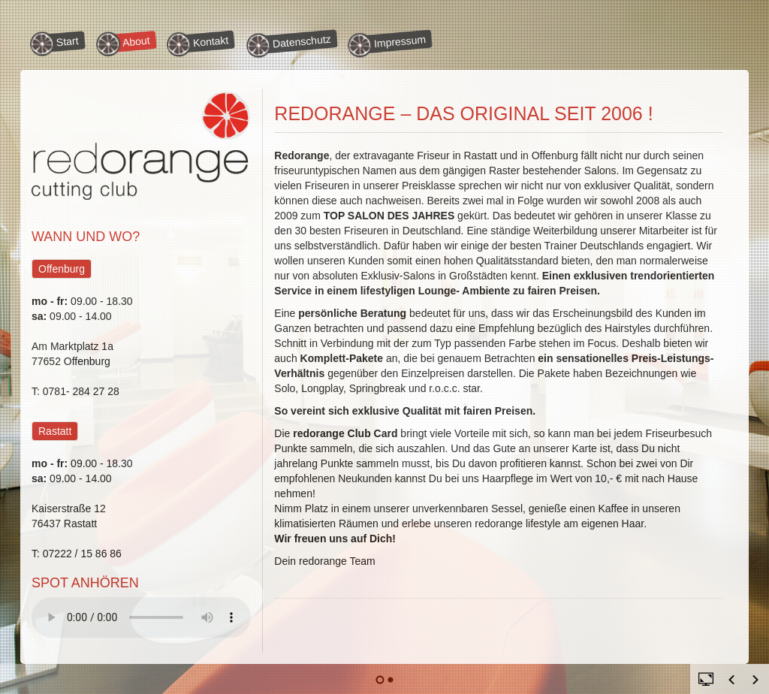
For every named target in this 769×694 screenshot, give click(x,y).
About (125, 42)
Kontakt (200, 42)
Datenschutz (291, 43)
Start (57, 43)
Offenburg (61, 269)
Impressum (390, 43)
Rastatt (54, 431)
